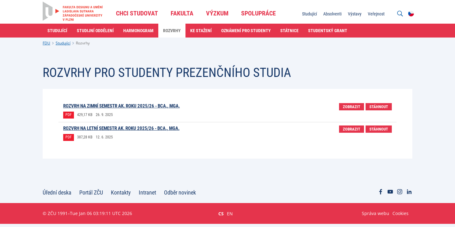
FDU (46, 43)
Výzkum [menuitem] (217, 13)
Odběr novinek (180, 192)
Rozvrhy (83, 43)
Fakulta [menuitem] (182, 13)
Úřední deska (57, 192)
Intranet (147, 192)
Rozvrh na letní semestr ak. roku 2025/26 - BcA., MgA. (121, 128)
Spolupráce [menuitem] (258, 13)
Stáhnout (378, 106)
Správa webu (375, 213)
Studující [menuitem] (309, 13)
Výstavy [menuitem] (354, 13)
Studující (63, 43)
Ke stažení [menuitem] (201, 30)
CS (221, 213)
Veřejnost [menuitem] (376, 13)
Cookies (400, 213)
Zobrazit (351, 106)
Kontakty (121, 192)
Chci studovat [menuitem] (137, 13)
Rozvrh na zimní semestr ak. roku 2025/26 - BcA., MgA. (121, 106)
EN (230, 213)
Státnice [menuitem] (289, 30)
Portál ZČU (91, 192)
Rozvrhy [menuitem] (172, 30)
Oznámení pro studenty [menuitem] (246, 30)
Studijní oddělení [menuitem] (95, 30)
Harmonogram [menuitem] (138, 30)
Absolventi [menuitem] (332, 13)
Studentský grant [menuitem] (327, 30)
